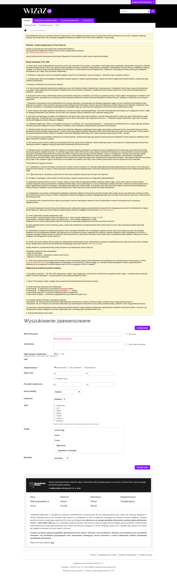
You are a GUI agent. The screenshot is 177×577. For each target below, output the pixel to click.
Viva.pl (33, 506)
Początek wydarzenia (33, 384)
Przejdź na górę (145, 555)
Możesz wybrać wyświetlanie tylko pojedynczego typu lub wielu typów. (76, 424)
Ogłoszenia (60, 445)
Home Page (59, 430)
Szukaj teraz (142, 328)
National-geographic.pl (39, 501)
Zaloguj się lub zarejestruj (143, 2)
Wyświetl (28, 457)
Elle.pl (32, 497)
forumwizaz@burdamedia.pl (36, 262)
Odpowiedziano (31, 368)
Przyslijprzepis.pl (128, 501)
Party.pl (63, 501)
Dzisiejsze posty (46, 25)
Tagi (26, 359)
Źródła (27, 429)
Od (67, 373)
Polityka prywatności (127, 555)
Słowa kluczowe (31, 334)
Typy (26, 405)
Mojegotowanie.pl (128, 497)
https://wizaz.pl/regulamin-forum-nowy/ (40, 53)
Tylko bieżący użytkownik (38, 355)
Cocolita (63, 506)
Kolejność (28, 398)
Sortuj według (30, 391)
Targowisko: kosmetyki (65, 450)
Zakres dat (28, 373)
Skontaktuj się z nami (107, 555)
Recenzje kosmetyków (46, 21)
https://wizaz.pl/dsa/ (106, 210)
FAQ (57, 25)
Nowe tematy (30, 25)
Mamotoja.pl (96, 497)
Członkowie (29, 344)
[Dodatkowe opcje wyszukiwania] (148, 11)
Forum (27, 21)
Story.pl (94, 506)
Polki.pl (94, 501)
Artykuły (87, 21)
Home (57, 435)
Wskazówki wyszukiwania (62, 339)
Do (100, 373)
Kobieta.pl (64, 497)
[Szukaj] (135, 11)
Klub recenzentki (70, 21)
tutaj (52, 543)
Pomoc (93, 555)
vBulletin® (90, 563)
